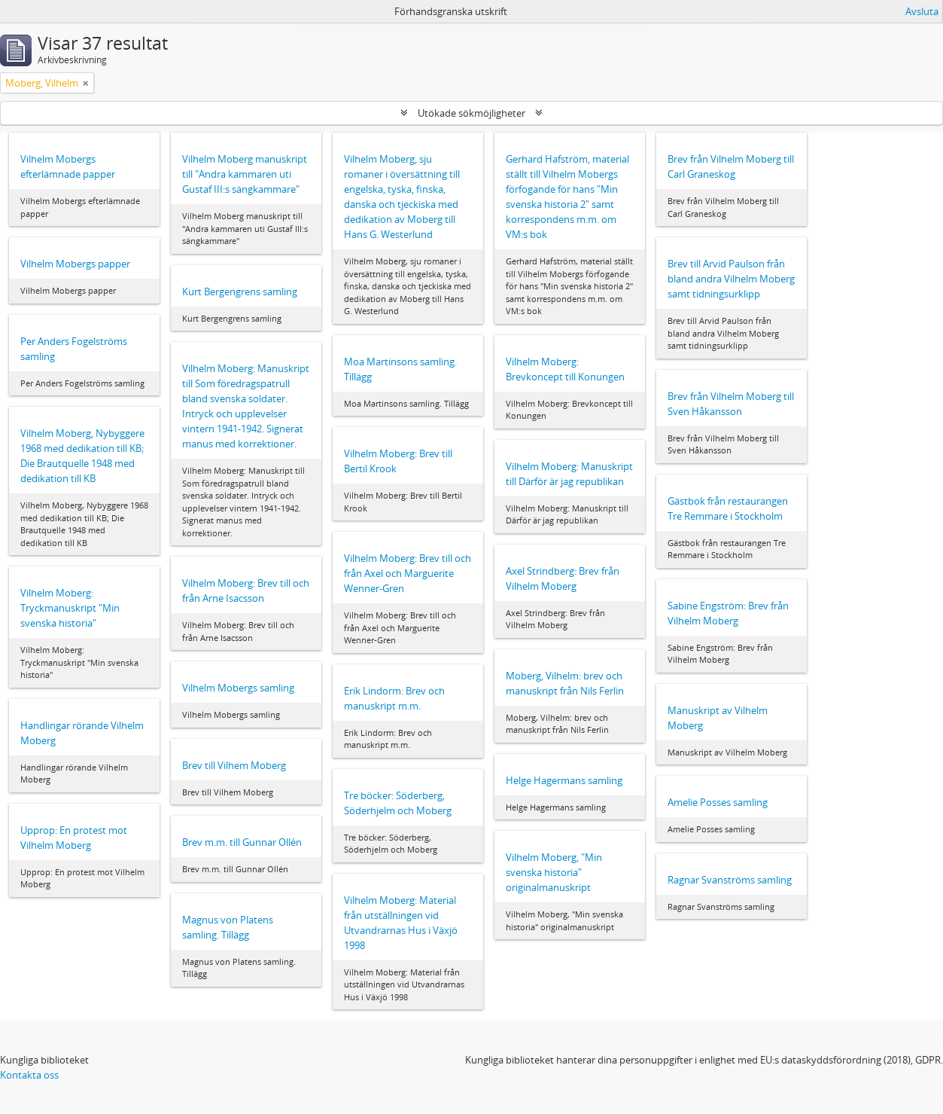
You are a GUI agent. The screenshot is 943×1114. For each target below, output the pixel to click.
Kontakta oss (29, 1075)
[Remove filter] (86, 82)
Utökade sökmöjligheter (471, 113)
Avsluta (921, 11)
